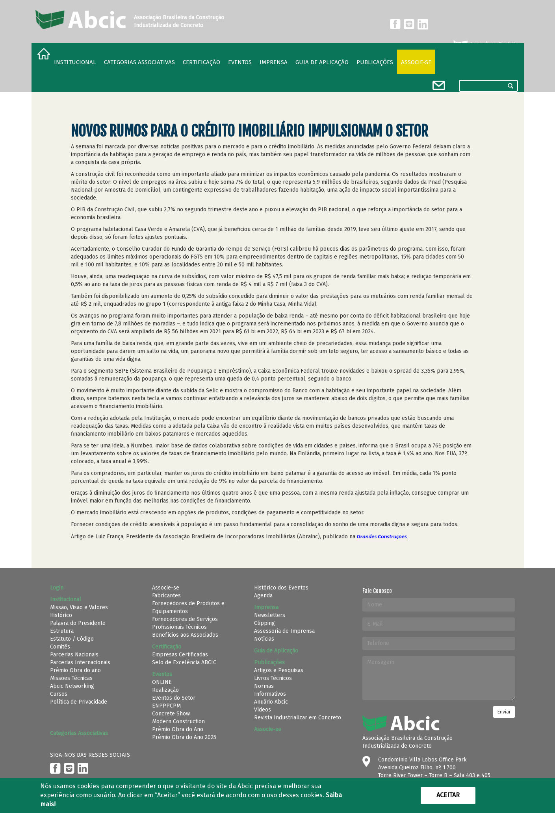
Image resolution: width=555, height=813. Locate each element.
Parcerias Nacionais (74, 654)
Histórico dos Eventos (281, 587)
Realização (165, 690)
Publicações (374, 62)
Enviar (503, 712)
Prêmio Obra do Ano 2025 (184, 737)
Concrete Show (171, 713)
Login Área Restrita (485, 44)
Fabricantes (166, 595)
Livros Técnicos (273, 678)
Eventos (240, 62)
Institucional (75, 62)
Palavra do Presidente (78, 623)
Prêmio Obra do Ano (177, 729)
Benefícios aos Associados (185, 635)
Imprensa (274, 62)
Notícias (264, 639)
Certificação (201, 62)
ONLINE (162, 682)
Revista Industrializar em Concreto (297, 717)
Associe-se (416, 62)
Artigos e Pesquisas (278, 670)
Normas (264, 686)
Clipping (264, 623)
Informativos (270, 694)
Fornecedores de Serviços (185, 619)
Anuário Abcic (271, 701)
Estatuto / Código (72, 639)
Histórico (61, 615)
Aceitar (448, 795)
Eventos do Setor (173, 698)
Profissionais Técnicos (179, 627)
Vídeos (262, 709)
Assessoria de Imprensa (284, 631)
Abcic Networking (72, 686)
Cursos (58, 694)
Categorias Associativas (139, 62)
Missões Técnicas (71, 678)
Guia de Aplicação (322, 62)
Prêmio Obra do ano (75, 670)
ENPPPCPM (166, 705)
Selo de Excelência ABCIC (184, 662)
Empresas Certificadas (180, 654)
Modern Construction (178, 721)
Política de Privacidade (78, 701)
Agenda (263, 595)
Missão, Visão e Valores (79, 607)
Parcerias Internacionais (80, 662)
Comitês (60, 646)
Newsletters (269, 615)
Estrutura (62, 631)
